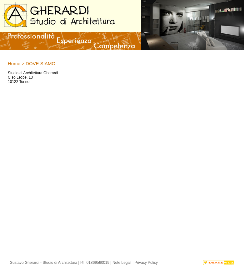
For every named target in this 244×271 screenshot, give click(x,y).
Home (14, 63)
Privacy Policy (146, 262)
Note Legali (122, 262)
